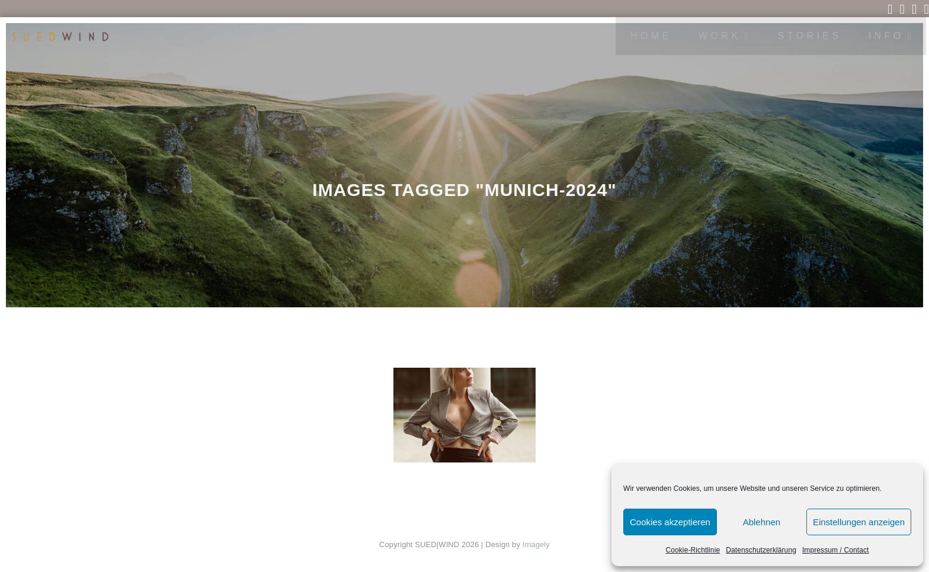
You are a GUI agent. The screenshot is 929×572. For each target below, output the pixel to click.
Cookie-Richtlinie (692, 550)
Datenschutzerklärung (761, 550)
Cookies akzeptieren (670, 522)
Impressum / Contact (835, 550)
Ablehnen (761, 522)
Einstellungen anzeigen (859, 522)
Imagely (536, 544)
